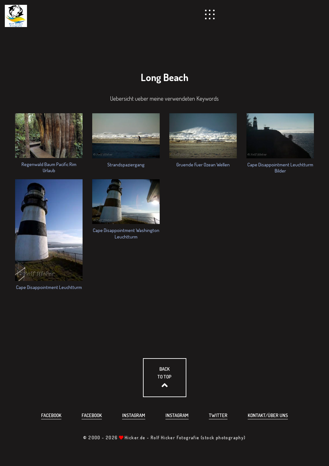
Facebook (51, 415)
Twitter (218, 415)
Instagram (133, 415)
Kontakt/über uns (268, 415)
